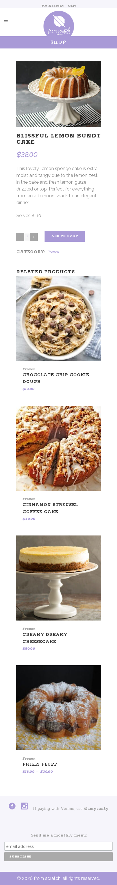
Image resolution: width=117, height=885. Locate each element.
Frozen (53, 252)
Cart (72, 6)
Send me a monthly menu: (59, 835)
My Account (52, 6)
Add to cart (64, 236)
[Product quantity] (27, 237)
